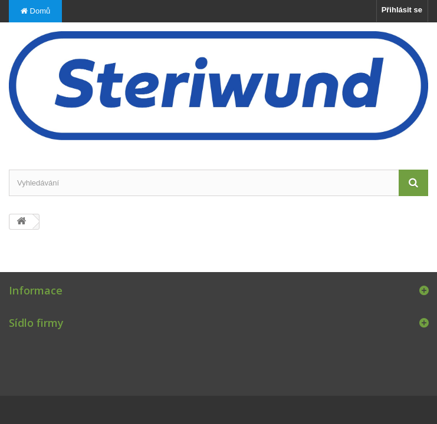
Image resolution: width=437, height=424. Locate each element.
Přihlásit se (402, 9)
